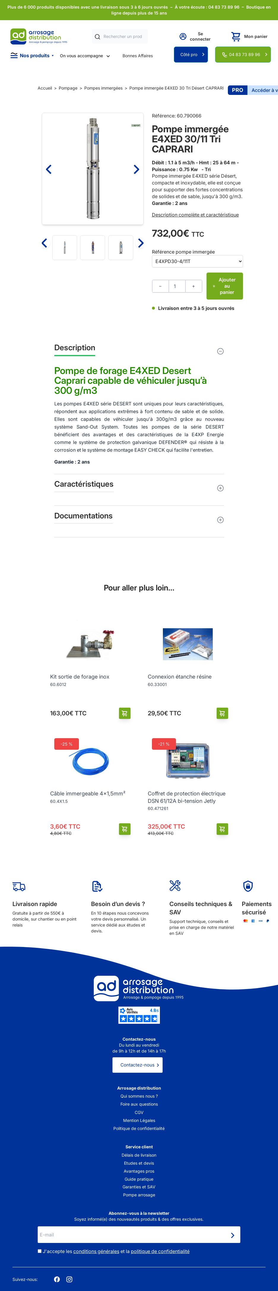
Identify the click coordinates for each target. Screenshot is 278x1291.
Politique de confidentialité (139, 1128)
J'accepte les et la (116, 1251)
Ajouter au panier (224, 286)
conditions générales (96, 1251)
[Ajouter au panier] (124, 713)
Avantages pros (139, 1171)
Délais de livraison (139, 1155)
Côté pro (188, 54)
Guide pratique (139, 1179)
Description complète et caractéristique (195, 215)
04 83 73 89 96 (244, 54)
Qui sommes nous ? (139, 1096)
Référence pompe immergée (183, 252)
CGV (139, 1112)
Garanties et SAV (139, 1186)
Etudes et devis (139, 1163)
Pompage (68, 87)
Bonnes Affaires (138, 55)
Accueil (45, 87)
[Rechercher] (97, 37)
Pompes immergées (103, 87)
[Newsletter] (232, 1235)
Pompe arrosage (139, 1194)
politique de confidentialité (160, 1251)
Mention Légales (139, 1120)
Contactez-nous (137, 1065)
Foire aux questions (139, 1104)
